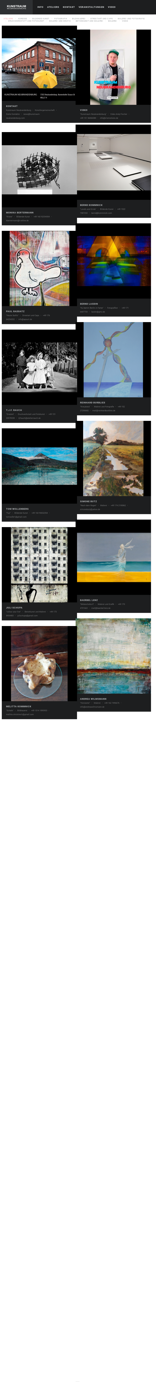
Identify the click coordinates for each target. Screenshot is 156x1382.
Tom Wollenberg (17, 771)
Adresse (22, 19)
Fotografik (60, 19)
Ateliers (53, 7)
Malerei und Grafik (60, 21)
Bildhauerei (78, 19)
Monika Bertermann (20, 317)
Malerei (112, 21)
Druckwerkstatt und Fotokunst (26, 21)
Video (112, 7)
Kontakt (69, 7)
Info (40, 7)
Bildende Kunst (40, 19)
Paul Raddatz (15, 468)
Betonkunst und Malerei (89, 21)
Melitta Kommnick (18, 1073)
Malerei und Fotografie (131, 19)
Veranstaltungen (91, 7)
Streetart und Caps (101, 19)
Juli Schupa (14, 922)
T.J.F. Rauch (14, 620)
